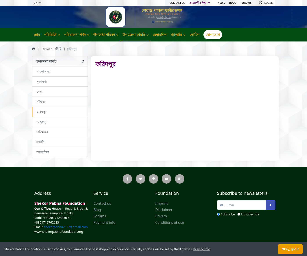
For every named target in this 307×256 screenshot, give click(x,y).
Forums (246, 3)
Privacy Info (201, 249)
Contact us (177, 3)
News (221, 3)
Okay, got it (290, 249)
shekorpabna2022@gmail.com (65, 227)
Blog (232, 3)
